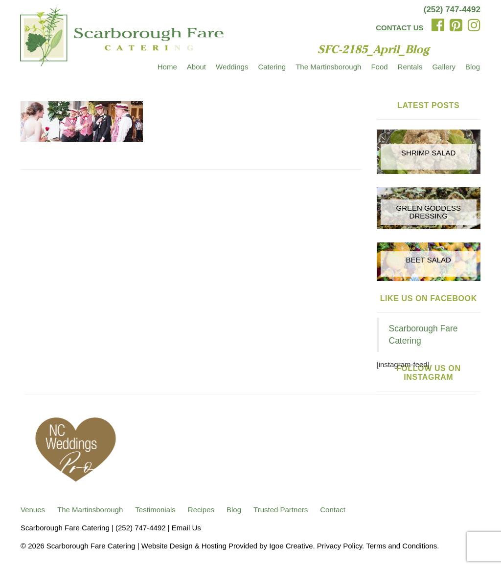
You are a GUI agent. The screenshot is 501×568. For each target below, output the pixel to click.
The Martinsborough (328, 67)
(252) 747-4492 (452, 9)
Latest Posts (428, 105)
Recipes (201, 509)
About (196, 67)
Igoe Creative (291, 546)
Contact (332, 509)
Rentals (410, 67)
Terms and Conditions (401, 546)
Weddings (232, 67)
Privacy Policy (339, 546)
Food (379, 67)
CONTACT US (399, 27)
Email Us (186, 528)
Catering (272, 67)
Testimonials (155, 509)
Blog (472, 67)
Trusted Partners (280, 509)
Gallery (443, 67)
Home (167, 67)
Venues (33, 509)
